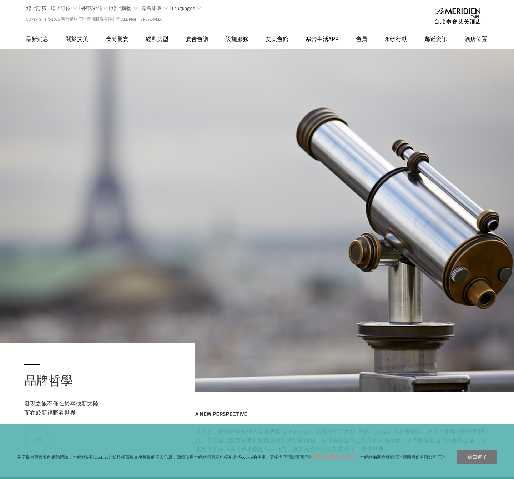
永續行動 (395, 38)
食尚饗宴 (117, 38)
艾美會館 (277, 38)
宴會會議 (197, 38)
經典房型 (157, 38)
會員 (361, 38)
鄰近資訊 (435, 38)
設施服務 (237, 38)
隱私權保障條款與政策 (334, 457)
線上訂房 (36, 8)
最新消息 (37, 38)
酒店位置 (475, 38)
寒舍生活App (322, 38)
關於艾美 (77, 38)
